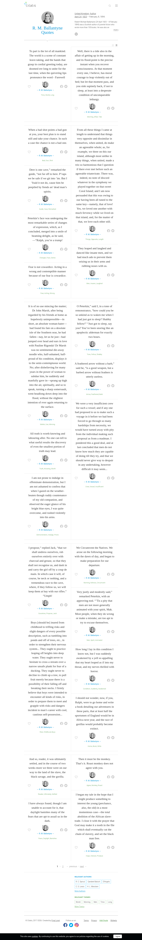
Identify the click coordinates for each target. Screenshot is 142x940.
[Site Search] (109, 5)
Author (93, 13)
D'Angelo (106, 882)
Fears (40, 838)
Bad (43, 160)
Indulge (51, 535)
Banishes (53, 838)
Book (95, 746)
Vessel (92, 487)
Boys (53, 732)
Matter (42, 424)
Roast (100, 785)
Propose (49, 613)
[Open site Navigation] (116, 5)
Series (53, 258)
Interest (93, 856)
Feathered (95, 394)
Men (88, 283)
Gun (47, 160)
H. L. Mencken (92, 886)
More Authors (80, 891)
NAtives (93, 583)
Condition (86, 689)
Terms (86, 920)
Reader (40, 794)
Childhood (47, 732)
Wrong (52, 293)
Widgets (113, 920)
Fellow (93, 354)
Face (48, 258)
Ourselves (42, 613)
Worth (53, 469)
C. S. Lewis (80, 886)
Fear (42, 293)
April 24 (78, 16)
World (47, 95)
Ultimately (47, 794)
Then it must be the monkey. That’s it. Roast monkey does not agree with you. (94, 763)
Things (87, 239)
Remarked (52, 209)
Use (47, 424)
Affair (96, 117)
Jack (55, 613)
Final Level (55, 920)
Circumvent (101, 583)
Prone (56, 535)
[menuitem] (112, 45)
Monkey (94, 785)
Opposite (94, 239)
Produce (100, 856)
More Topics (79, 907)
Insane (92, 283)
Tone (88, 354)
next (82, 866)
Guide (41, 209)
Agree (89, 785)
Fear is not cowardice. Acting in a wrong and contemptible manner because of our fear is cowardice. (47, 271)
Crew (87, 487)
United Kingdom (82, 13)
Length (100, 239)
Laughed (99, 283)
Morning (90, 117)
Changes (42, 258)
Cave (46, 209)
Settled (54, 794)
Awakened (102, 689)
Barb (101, 394)
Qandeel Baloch (94, 882)
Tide (100, 117)
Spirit (92, 640)
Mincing (52, 424)
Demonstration (41, 535)
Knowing (47, 469)
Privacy (94, 920)
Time (43, 95)
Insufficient (99, 487)
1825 (84, 16)
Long (52, 95)
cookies (35, 936)
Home (90, 746)
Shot (51, 160)
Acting (46, 293)
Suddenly (94, 689)
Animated (98, 640)
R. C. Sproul (80, 882)
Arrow (88, 394)
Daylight (46, 838)
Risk (41, 732)
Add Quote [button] (103, 920)
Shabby (99, 354)
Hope (88, 856)
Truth (41, 469)
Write (99, 746)
